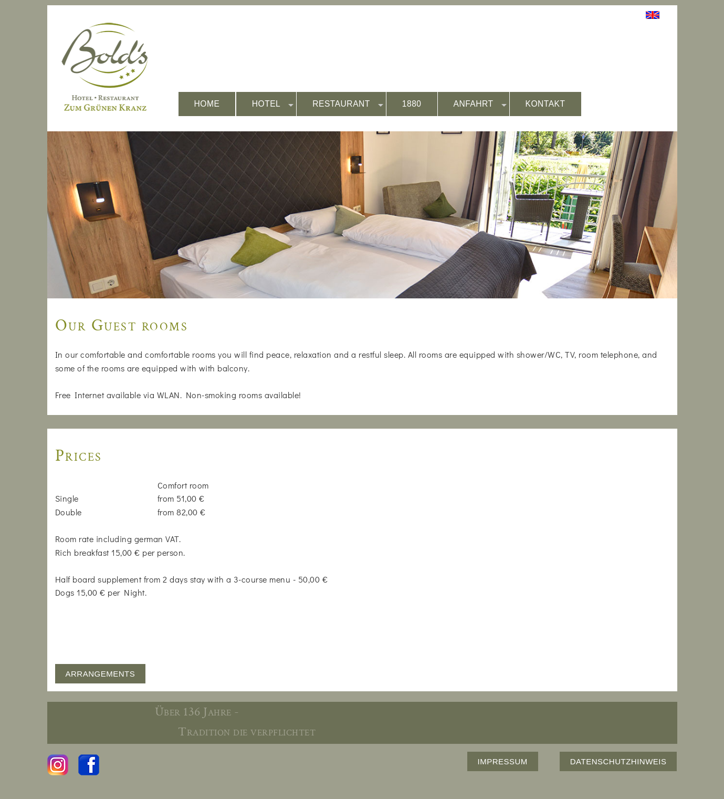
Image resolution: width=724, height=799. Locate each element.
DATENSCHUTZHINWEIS (618, 761)
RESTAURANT (347, 104)
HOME (207, 103)
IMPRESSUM (503, 761)
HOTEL (273, 104)
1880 (412, 103)
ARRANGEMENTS (100, 673)
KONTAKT (545, 103)
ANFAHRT (480, 104)
